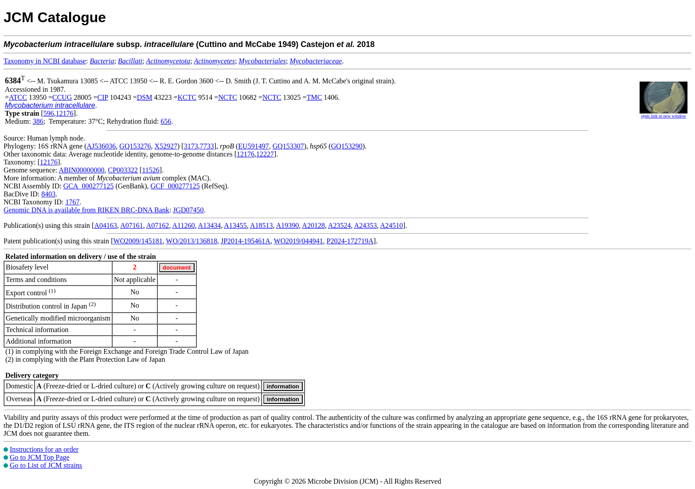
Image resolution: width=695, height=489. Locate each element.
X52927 (165, 146)
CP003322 (123, 170)
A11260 (183, 225)
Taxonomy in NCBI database (45, 61)
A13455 (235, 225)
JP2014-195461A (245, 241)
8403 (48, 194)
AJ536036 (101, 146)
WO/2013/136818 (191, 241)
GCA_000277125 (88, 186)
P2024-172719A (350, 241)
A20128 (313, 225)
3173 (191, 146)
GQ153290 (347, 146)
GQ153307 (288, 146)
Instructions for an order (44, 449)
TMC (314, 97)
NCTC (227, 97)
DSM (144, 97)
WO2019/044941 (298, 241)
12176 (65, 113)
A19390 (287, 225)
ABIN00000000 (81, 170)
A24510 (391, 225)
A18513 (261, 225)
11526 (150, 170)
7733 (207, 146)
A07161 (131, 225)
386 (38, 121)
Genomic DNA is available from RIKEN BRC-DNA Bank (86, 210)
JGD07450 (188, 210)
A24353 (365, 225)
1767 (72, 202)
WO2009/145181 (138, 241)
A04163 (105, 225)
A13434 (209, 225)
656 (165, 121)
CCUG (62, 97)
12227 (265, 154)
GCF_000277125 (175, 186)
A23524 (339, 225)
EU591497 (253, 146)
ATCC (18, 97)
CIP (102, 97)
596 (48, 113)
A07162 (157, 225)
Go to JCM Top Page (40, 457)
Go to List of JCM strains (46, 465)
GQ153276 (135, 146)
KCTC (187, 97)
